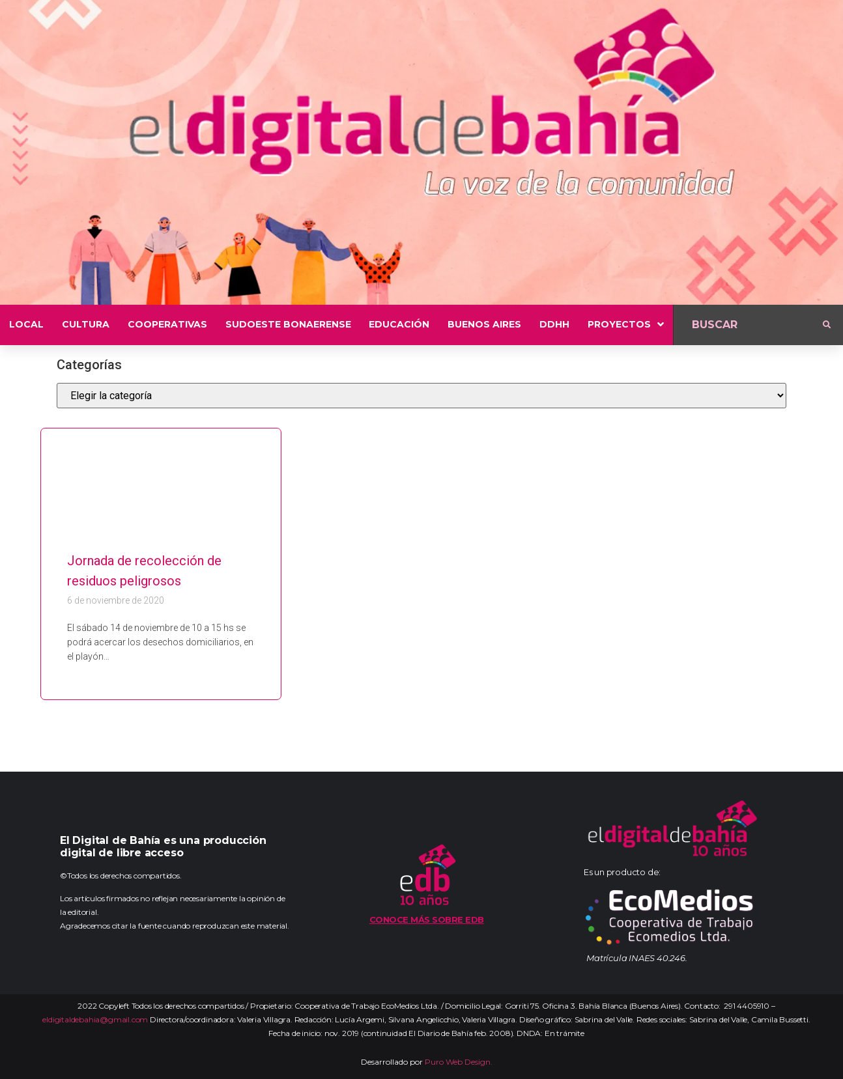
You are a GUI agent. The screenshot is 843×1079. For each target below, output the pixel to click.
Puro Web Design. (459, 1062)
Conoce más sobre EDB (426, 919)
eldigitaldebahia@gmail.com (95, 1019)
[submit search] (827, 325)
